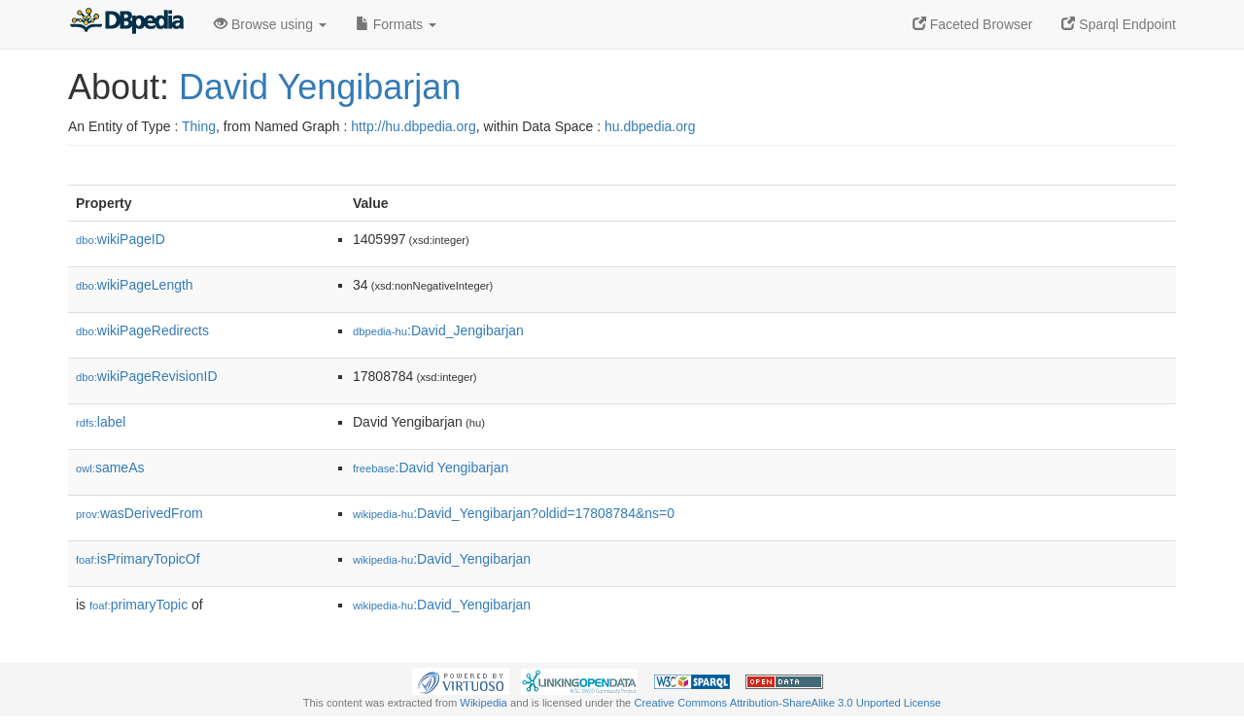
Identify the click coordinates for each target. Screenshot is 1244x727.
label (100, 422)
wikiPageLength (134, 285)
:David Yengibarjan (430, 467)
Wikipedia (483, 703)
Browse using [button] (270, 24)
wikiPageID (120, 239)
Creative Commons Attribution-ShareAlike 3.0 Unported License (787, 703)
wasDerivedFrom (139, 513)
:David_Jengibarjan (438, 330)
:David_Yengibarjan (442, 559)
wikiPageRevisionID (147, 376)
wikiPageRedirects (142, 330)
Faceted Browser (973, 24)
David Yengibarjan (320, 87)
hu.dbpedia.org (650, 126)
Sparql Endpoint (1118, 24)
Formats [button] (396, 24)
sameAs (110, 467)
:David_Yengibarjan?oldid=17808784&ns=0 (513, 513)
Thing (199, 126)
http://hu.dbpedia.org (413, 126)
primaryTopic (138, 604)
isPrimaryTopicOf (138, 559)
